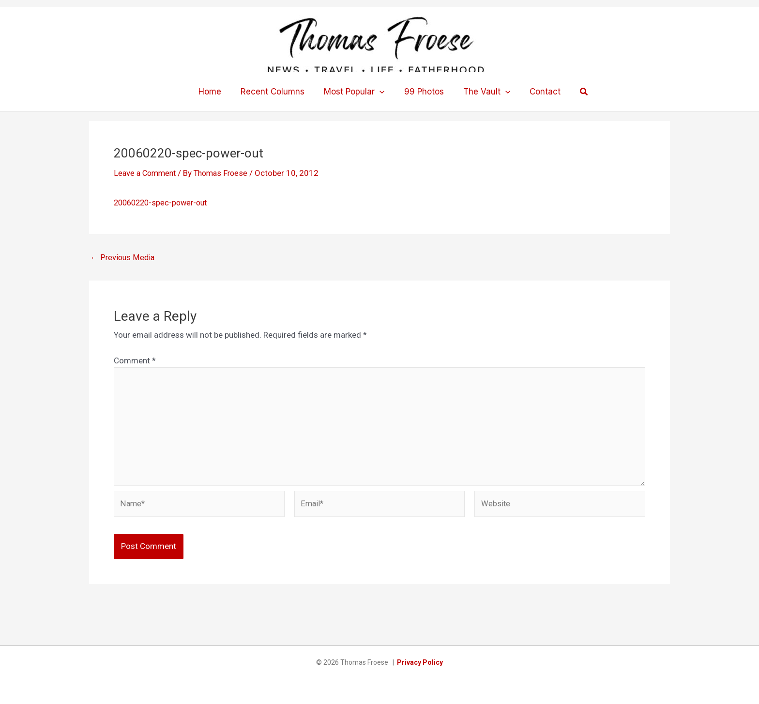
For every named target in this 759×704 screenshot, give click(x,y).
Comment (135, 360)
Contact (537, 91)
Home (217, 91)
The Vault (482, 91)
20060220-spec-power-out (163, 202)
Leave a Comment (147, 173)
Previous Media (123, 257)
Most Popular (355, 91)
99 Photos (422, 91)
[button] (381, 91)
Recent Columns (277, 91)
